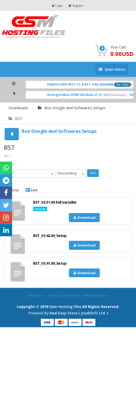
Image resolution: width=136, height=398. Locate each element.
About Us (36, 295)
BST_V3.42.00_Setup (49, 235)
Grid (12, 190)
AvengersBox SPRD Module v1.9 (76, 94)
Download (84, 217)
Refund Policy (94, 295)
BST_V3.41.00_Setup (49, 263)
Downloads (18, 107)
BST (15, 118)
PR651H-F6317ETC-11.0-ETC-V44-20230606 (83, 84)
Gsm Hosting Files (65, 306)
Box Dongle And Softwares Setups (71, 107)
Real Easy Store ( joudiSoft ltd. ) (79, 313)
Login (57, 5)
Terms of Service (64, 295)
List (31, 190)
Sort (93, 173)
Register (76, 5)
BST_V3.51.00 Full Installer (55, 202)
